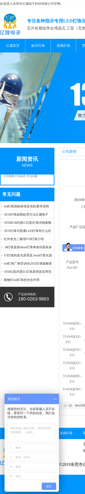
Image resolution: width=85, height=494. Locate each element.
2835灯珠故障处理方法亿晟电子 (26, 214)
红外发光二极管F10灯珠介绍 (24, 239)
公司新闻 (8, 176)
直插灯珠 (63, 45)
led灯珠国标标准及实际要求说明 (26, 206)
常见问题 (32, 176)
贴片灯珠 (38, 45)
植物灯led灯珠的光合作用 (21, 280)
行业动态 (20, 176)
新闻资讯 (27, 159)
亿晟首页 (12, 45)
